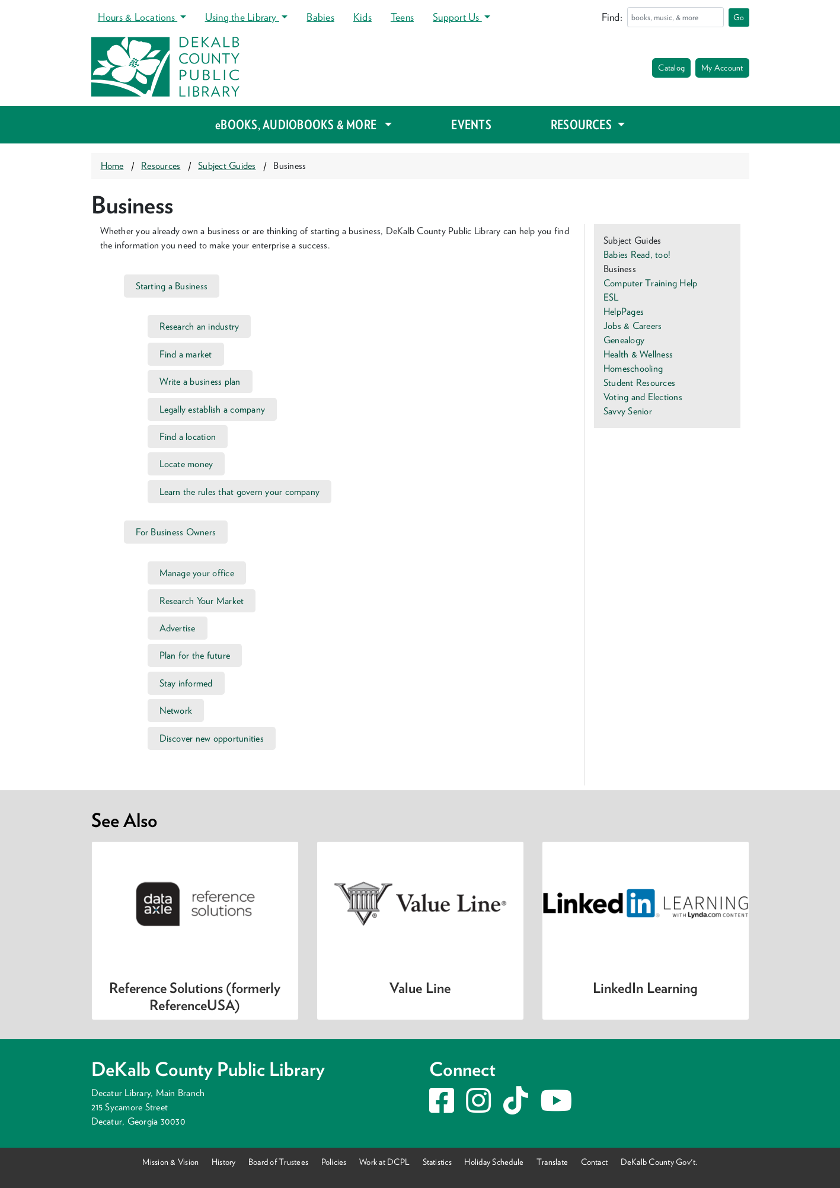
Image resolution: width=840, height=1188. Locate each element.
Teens (402, 17)
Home (112, 165)
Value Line (419, 988)
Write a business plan (200, 381)
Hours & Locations (137, 17)
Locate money (186, 464)
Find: (612, 17)
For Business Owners (176, 532)
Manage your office (196, 573)
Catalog (671, 67)
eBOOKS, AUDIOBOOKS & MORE (298, 124)
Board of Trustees (278, 1162)
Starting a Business (172, 286)
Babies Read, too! (636, 254)
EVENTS (471, 124)
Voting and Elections (642, 397)
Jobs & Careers (632, 325)
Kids (362, 17)
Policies (334, 1162)
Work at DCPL (384, 1162)
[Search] (675, 17)
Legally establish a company (212, 409)
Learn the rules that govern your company (239, 491)
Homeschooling (633, 368)
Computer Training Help (650, 283)
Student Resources (639, 382)
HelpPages (623, 311)
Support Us (457, 17)
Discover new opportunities (211, 738)
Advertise (177, 628)
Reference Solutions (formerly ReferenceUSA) (194, 996)
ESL (611, 297)
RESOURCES (582, 124)
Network (176, 710)
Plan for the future (195, 655)
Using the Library (242, 17)
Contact (594, 1162)
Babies (320, 17)
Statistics (437, 1162)
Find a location (187, 436)
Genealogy (623, 340)
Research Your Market (201, 600)
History (224, 1162)
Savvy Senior (627, 411)
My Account (722, 67)
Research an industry (199, 326)
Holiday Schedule (493, 1162)
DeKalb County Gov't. (659, 1162)
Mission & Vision (170, 1162)
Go (738, 17)
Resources (160, 165)
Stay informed (186, 683)
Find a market (185, 354)
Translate (552, 1162)
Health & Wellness (638, 354)
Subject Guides (226, 165)
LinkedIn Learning (645, 988)
